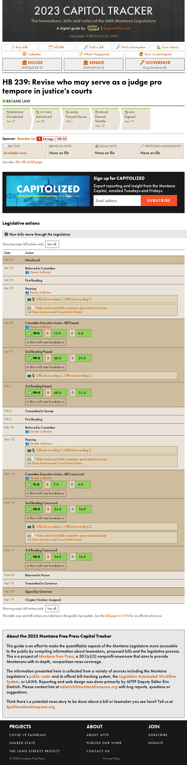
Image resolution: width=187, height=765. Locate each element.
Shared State (22, 743)
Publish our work (104, 743)
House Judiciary (40, 272)
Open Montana (41, 312)
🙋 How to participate (155, 54)
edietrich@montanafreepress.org (89, 686)
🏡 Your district (168, 47)
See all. (52, 244)
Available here (15, 152)
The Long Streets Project (34, 751)
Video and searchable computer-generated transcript (71, 308)
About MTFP (98, 735)
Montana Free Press (56, 656)
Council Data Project (69, 312)
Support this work (117, 28)
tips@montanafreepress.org (31, 706)
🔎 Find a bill (93, 47)
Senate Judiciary (41, 431)
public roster (40, 676)
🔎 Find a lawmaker (131, 47)
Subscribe (159, 200)
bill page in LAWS (117, 615)
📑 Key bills (19, 47)
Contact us (98, 751)
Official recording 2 (77, 299)
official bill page (31, 162)
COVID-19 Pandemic (28, 735)
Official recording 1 (49, 299)
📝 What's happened (93, 54)
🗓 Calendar (31, 54)
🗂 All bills (56, 47)
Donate (156, 743)
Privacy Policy (111, 758)
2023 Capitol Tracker (93, 10)
